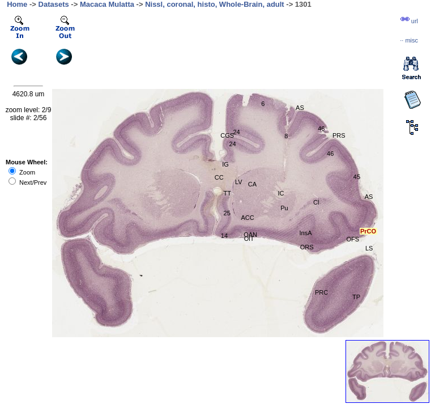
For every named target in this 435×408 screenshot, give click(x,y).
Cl (316, 202)
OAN (250, 234)
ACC (247, 217)
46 (330, 153)
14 (224, 235)
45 (356, 176)
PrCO (368, 231)
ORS (307, 247)
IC (281, 193)
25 (227, 213)
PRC (321, 292)
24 (236, 132)
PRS (339, 135)
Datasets (54, 4)
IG (225, 164)
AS (300, 107)
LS (369, 248)
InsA (305, 233)
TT (227, 193)
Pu (284, 208)
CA (252, 184)
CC (219, 177)
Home (17, 4)
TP (356, 297)
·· (409, 40)
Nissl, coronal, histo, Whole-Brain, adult (214, 4)
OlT (249, 238)
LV (238, 181)
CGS (227, 135)
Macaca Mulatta (107, 4)
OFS (353, 239)
